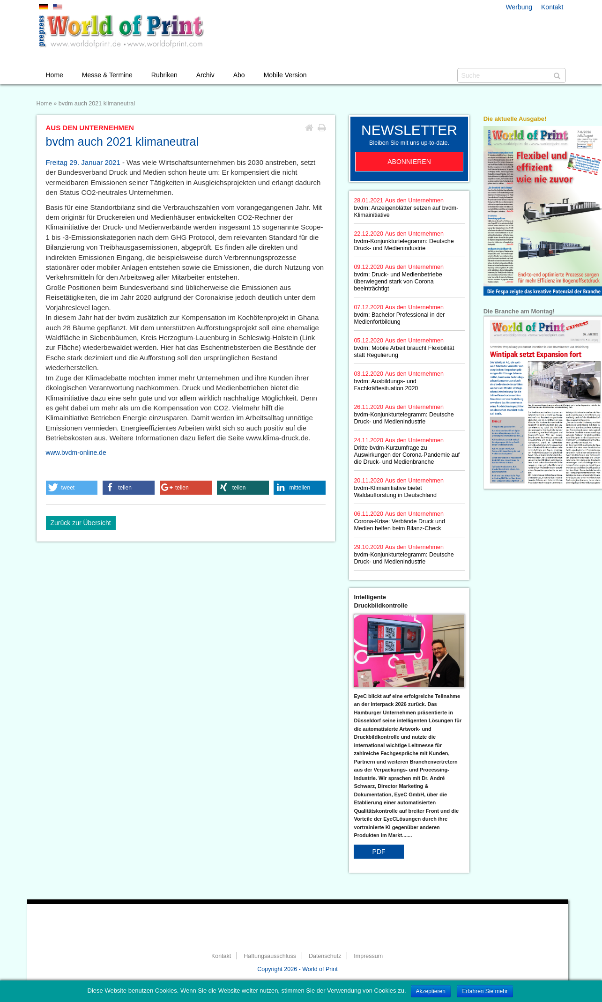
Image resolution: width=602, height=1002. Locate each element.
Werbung (519, 7)
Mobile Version (285, 75)
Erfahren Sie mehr (484, 991)
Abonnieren (409, 161)
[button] (72, 488)
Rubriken (164, 75)
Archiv (205, 75)
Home (54, 75)
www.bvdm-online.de (76, 452)
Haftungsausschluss (270, 956)
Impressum (368, 956)
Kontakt (552, 7)
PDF (379, 851)
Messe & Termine (107, 75)
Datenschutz (325, 956)
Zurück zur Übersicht (81, 523)
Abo (239, 75)
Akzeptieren (431, 991)
